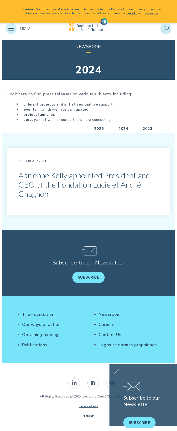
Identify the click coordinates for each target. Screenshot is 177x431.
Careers (107, 324)
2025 (99, 128)
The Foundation (38, 314)
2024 (123, 128)
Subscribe (88, 277)
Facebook (151, 13)
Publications (34, 345)
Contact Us (110, 334)
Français (89, 416)
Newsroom (109, 314)
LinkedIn (131, 13)
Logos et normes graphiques (128, 345)
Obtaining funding (40, 334)
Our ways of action (41, 324)
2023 (148, 128)
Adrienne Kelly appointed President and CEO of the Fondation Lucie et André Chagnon (84, 184)
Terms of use (88, 406)
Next (168, 129)
